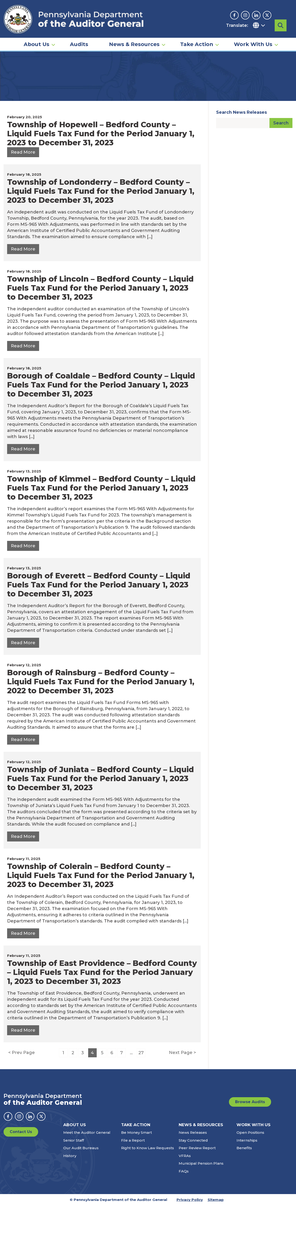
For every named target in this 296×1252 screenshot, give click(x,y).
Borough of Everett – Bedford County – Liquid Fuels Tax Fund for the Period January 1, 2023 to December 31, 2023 (98, 631)
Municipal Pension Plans (201, 1210)
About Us (36, 39)
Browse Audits (250, 1148)
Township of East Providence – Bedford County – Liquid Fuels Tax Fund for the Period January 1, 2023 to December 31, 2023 (102, 1019)
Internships (247, 1187)
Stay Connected (193, 1187)
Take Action (196, 39)
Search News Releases (241, 159)
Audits (79, 39)
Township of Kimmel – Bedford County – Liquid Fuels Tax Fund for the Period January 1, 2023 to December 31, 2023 (101, 534)
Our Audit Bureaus (81, 1194)
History (69, 1202)
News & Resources (134, 39)
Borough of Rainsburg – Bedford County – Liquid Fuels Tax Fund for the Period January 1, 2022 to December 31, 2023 (100, 728)
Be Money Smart (136, 1179)
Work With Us (253, 39)
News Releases (193, 1179)
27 (141, 1099)
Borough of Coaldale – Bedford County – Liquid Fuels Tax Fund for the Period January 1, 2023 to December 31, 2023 (101, 431)
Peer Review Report (197, 1194)
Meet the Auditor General (86, 1179)
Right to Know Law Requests (147, 1194)
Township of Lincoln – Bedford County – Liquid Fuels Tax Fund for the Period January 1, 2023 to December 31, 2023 (100, 334)
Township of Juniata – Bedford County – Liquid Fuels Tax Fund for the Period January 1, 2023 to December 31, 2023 (100, 825)
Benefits (244, 1194)
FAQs (184, 1218)
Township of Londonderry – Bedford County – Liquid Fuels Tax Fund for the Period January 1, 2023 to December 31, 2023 (100, 237)
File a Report (133, 1187)
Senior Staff (73, 1187)
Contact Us (21, 1178)
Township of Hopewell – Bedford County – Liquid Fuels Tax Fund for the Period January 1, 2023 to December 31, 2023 (100, 180)
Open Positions (250, 1179)
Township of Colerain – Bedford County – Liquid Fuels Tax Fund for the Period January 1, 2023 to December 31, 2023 (100, 922)
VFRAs (185, 1202)
